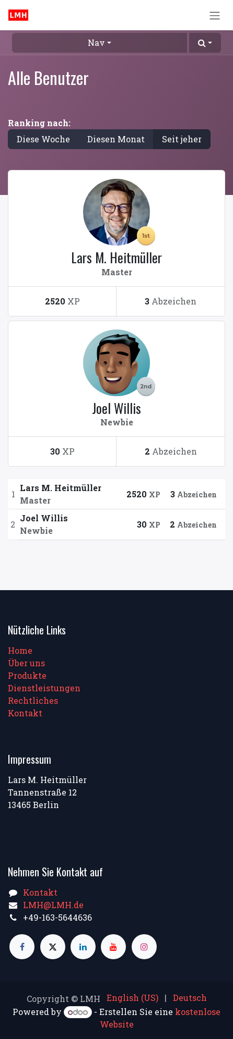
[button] (205, 43)
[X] (52, 946)
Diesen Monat (116, 138)
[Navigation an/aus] (214, 15)
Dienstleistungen (44, 687)
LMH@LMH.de (53, 904)
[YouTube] (113, 946)
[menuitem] (132, 998)
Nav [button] (96, 42)
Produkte (27, 675)
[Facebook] (21, 946)
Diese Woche (43, 138)
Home (20, 650)
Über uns (26, 662)
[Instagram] (144, 946)
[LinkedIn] (83, 946)
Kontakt (25, 712)
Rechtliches (33, 700)
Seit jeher (182, 138)
